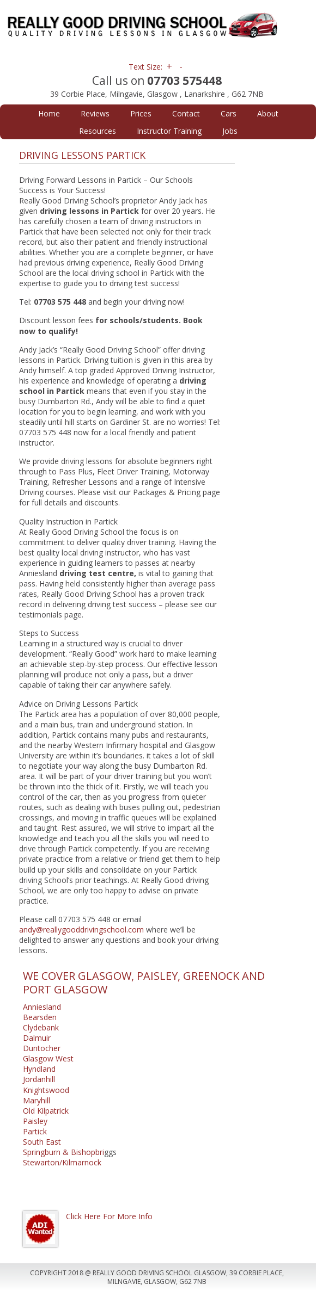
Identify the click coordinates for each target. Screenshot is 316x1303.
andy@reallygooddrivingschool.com (81, 929)
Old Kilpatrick (46, 1111)
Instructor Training (169, 131)
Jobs (230, 131)
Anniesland (42, 1007)
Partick (35, 1131)
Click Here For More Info (109, 1216)
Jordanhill (39, 1079)
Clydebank (41, 1027)
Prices (140, 113)
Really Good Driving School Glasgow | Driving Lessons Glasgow (157, 27)
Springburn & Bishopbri (63, 1152)
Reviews (95, 113)
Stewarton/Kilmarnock (62, 1162)
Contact (186, 113)
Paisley (35, 1121)
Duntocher (41, 1048)
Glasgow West (48, 1058)
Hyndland (39, 1069)
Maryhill (36, 1100)
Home (49, 113)
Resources (97, 131)
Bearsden (40, 1017)
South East (42, 1142)
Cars (228, 113)
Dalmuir (37, 1038)
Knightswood (46, 1090)
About (267, 113)
